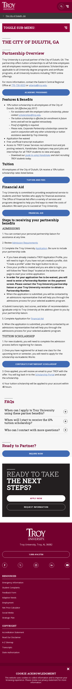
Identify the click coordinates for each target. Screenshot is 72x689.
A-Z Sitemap (7, 642)
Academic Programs (36, 92)
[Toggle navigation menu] (65, 27)
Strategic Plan (8, 617)
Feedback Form (9, 592)
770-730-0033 (18, 85)
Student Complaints (11, 587)
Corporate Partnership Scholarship (36, 364)
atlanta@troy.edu (38, 85)
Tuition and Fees (36, 180)
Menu (67, 6)
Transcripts (7, 647)
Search (9, 6)
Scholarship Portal (44, 374)
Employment (8, 602)
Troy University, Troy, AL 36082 (36, 544)
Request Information (36, 507)
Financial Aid (36, 213)
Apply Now (36, 498)
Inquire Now (36, 453)
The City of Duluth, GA (16, 16)
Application (41, 248)
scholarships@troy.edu (30, 115)
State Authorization (11, 652)
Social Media (8, 612)
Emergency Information (12, 582)
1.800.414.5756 (36, 554)
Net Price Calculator (11, 607)
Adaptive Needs (9, 597)
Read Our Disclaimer (11, 637)
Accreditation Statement (13, 632)
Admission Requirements (25, 242)
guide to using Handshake (37, 155)
